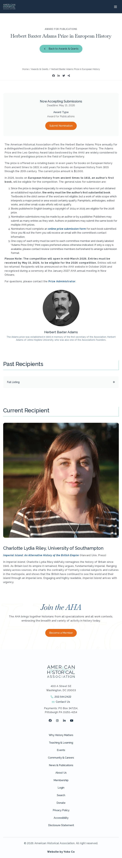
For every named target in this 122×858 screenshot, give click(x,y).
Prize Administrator (62, 281)
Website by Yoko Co (61, 851)
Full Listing (13, 382)
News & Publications (61, 765)
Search (61, 795)
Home (25, 69)
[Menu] (115, 6)
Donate (61, 802)
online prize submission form (67, 228)
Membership (61, 780)
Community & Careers (61, 757)
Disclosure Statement (61, 825)
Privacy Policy (61, 810)
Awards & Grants (39, 69)
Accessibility (61, 817)
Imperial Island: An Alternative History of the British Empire (41, 555)
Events (61, 750)
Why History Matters (61, 735)
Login (61, 787)
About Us (61, 772)
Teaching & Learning (61, 742)
